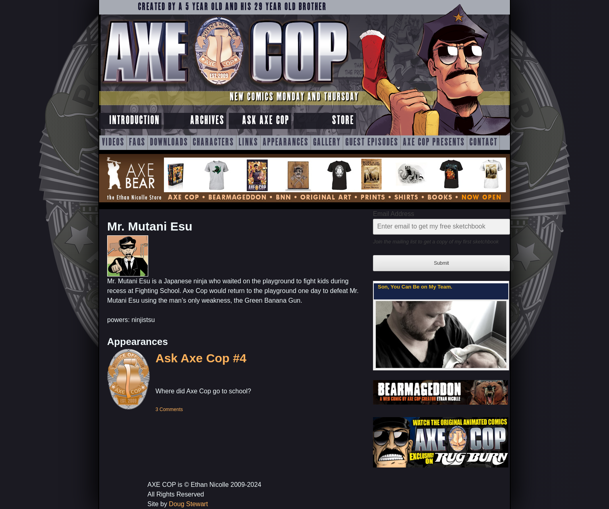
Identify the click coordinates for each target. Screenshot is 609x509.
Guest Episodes (371, 143)
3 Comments (169, 409)
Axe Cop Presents (434, 143)
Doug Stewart (188, 504)
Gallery (327, 143)
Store (343, 120)
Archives (207, 120)
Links (248, 143)
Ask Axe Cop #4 (200, 358)
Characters (213, 143)
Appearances (286, 143)
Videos (113, 143)
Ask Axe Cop (265, 120)
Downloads (169, 143)
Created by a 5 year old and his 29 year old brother (232, 7)
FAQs (137, 143)
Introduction (134, 120)
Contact (483, 143)
